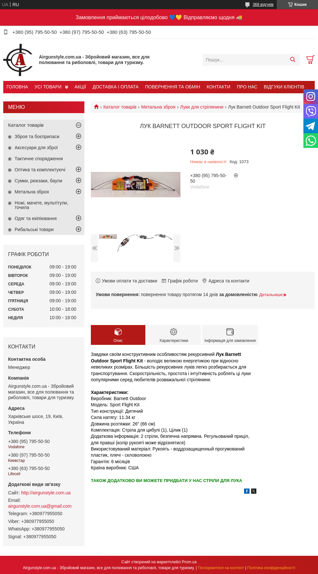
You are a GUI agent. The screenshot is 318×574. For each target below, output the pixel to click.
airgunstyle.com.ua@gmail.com (40, 506)
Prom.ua (189, 562)
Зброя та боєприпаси (37, 136)
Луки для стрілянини (201, 107)
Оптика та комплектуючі (40, 169)
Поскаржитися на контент (221, 568)
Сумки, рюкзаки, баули (38, 180)
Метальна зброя (158, 107)
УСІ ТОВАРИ (47, 86)
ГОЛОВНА (17, 86)
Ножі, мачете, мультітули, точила (41, 205)
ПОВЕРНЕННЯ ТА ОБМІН (172, 86)
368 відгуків (263, 4)
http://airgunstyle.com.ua (46, 492)
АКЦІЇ (80, 86)
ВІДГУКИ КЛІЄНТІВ (284, 86)
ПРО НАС (247, 86)
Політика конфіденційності (271, 568)
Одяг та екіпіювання (36, 218)
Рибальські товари (34, 229)
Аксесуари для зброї (36, 147)
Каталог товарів (119, 107)
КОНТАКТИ (218, 86)
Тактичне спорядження (39, 158)
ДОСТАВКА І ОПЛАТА (115, 86)
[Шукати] (292, 60)
